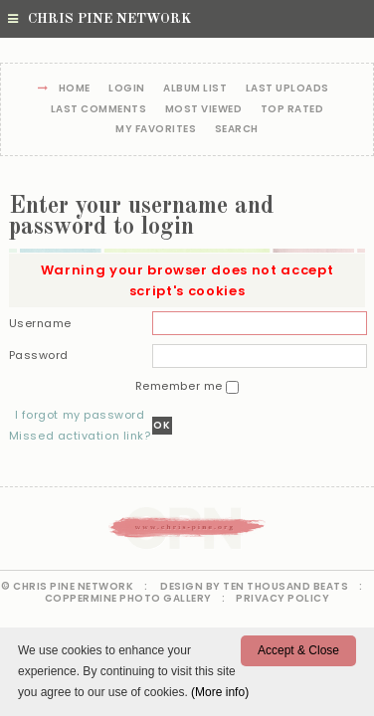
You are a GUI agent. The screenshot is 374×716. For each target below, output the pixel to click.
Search (237, 129)
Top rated (292, 109)
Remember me (181, 386)
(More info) (220, 692)
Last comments (99, 109)
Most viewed (204, 109)
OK (162, 425)
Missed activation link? (80, 436)
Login (126, 89)
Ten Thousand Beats (285, 586)
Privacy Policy (282, 598)
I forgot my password (80, 415)
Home (75, 89)
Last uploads (287, 89)
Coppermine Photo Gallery (128, 598)
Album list (195, 89)
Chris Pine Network (99, 19)
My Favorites (155, 129)
